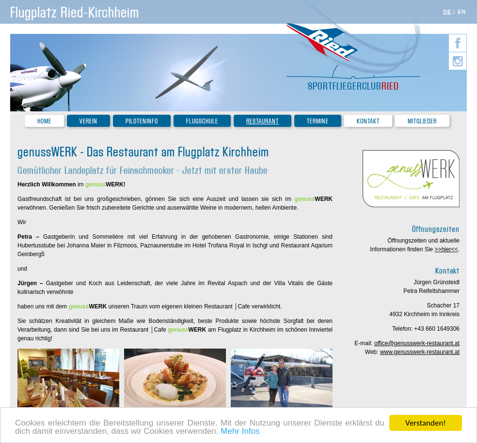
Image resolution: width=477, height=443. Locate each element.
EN (462, 12)
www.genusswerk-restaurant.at (420, 352)
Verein (88, 121)
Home (44, 121)
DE (447, 12)
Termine (318, 121)
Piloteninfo (142, 121)
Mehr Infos (240, 431)
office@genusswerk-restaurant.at (417, 343)
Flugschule (202, 121)
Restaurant (262, 121)
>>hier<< (446, 249)
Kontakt (368, 121)
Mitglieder (422, 121)
